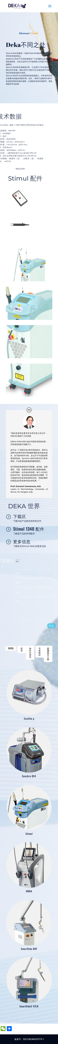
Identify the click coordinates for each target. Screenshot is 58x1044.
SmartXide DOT (29, 949)
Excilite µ (29, 718)
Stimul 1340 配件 (28, 529)
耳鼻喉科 (40, 651)
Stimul (28, 834)
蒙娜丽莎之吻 (48, 654)
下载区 (19, 516)
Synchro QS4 (29, 776)
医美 (22, 649)
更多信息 (21, 541)
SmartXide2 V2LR (28, 1006)
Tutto (10, 648)
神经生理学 (30, 653)
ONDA (29, 891)
